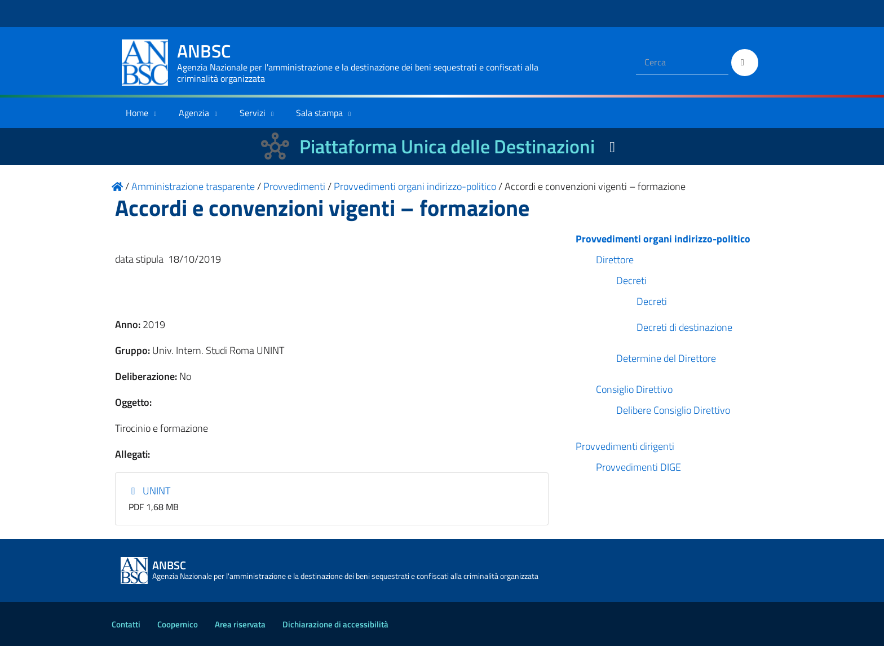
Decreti (631, 280)
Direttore (615, 259)
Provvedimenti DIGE (638, 467)
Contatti (126, 624)
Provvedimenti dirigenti (625, 446)
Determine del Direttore (666, 358)
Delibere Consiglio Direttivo (673, 410)
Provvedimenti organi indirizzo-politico (663, 238)
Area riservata (240, 624)
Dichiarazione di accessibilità (335, 624)
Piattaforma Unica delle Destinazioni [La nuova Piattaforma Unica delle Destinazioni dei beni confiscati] (447, 146)
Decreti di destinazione (684, 327)
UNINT (150, 490)
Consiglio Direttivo (634, 389)
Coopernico (177, 624)
